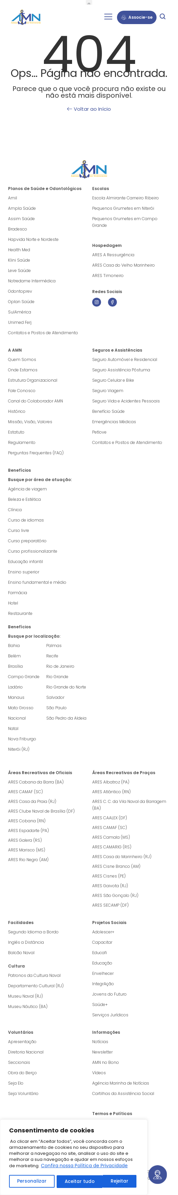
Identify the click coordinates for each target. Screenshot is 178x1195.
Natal (13, 728)
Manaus (16, 697)
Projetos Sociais (109, 922)
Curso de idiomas (26, 520)
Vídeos (99, 1073)
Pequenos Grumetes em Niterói (123, 208)
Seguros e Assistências (117, 350)
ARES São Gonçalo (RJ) (115, 895)
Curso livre (18, 530)
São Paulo (56, 708)
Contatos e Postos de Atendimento (127, 442)
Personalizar (31, 1181)
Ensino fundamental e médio (37, 582)
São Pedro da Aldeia (66, 718)
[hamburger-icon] (108, 17)
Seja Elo (15, 1083)
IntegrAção (103, 984)
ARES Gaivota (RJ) (110, 886)
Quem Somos (22, 359)
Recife (52, 656)
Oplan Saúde (21, 301)
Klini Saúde (19, 260)
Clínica (15, 510)
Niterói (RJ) (18, 749)
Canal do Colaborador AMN (35, 401)
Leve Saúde (19, 270)
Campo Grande (24, 676)
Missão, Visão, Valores (30, 422)
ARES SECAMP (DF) (110, 905)
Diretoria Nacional (26, 1052)
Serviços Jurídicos (110, 1015)
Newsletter (102, 1052)
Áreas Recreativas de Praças (123, 772)
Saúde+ (100, 1004)
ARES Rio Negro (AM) (28, 859)
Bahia (14, 645)
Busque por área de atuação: (40, 479)
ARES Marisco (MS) (26, 850)
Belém (14, 656)
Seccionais (19, 1062)
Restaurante (20, 613)
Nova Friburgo (22, 739)
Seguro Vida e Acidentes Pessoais (126, 401)
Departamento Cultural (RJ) (36, 986)
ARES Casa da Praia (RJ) (32, 801)
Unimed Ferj (20, 322)
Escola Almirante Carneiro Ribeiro (125, 198)
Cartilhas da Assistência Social (123, 1093)
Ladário (15, 687)
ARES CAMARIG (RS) (111, 847)
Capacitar (102, 942)
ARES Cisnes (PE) (109, 876)
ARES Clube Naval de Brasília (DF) (41, 811)
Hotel (13, 603)
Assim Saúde (21, 218)
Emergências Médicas (114, 422)
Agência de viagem (27, 489)
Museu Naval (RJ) (25, 996)
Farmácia (17, 592)
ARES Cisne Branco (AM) (116, 866)
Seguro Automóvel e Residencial (124, 359)
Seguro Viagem (107, 390)
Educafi (99, 952)
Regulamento (22, 442)
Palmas (54, 645)
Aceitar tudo (115, 1181)
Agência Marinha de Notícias (120, 1083)
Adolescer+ (103, 932)
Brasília (15, 666)
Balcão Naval (21, 952)
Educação (102, 963)
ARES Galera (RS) (25, 840)
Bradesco (17, 229)
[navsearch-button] (163, 17)
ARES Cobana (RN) (27, 821)
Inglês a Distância (26, 942)
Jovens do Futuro (109, 994)
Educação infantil (25, 561)
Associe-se (137, 17)
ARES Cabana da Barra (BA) (36, 782)
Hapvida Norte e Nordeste (33, 239)
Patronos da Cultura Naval (34, 975)
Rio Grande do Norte (66, 687)
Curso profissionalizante (32, 551)
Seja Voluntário (23, 1093)
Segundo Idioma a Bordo (33, 932)
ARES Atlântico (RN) (111, 792)
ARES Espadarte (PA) (28, 830)
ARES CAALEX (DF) (109, 818)
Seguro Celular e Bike (113, 380)
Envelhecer (103, 973)
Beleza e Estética (24, 499)
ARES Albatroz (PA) (110, 782)
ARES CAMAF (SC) (25, 792)
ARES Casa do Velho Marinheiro (124, 265)
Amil (12, 198)
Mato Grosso (21, 708)
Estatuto (16, 432)
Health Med (19, 250)
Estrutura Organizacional (32, 380)
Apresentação (22, 1041)
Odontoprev (20, 291)
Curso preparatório (27, 541)
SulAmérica (19, 312)
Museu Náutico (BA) (28, 1006)
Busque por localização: (34, 636)
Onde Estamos (23, 370)
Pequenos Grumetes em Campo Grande (125, 222)
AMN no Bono (105, 1062)
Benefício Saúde (108, 411)
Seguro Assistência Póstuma (121, 370)
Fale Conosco (22, 390)
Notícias (100, 1041)
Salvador (55, 697)
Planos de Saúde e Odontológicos (44, 188)
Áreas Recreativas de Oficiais (40, 772)
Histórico (16, 411)
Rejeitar (73, 1181)
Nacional (17, 718)
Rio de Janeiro (60, 666)
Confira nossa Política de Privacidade (84, 1166)
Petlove (99, 432)
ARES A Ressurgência (113, 255)
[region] (73, 1157)
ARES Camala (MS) (111, 837)
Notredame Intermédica (32, 281)
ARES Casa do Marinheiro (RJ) (122, 856)
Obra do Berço (22, 1073)
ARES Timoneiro (108, 275)
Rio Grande (57, 676)
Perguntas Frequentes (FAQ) (36, 453)
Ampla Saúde (22, 208)
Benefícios (19, 470)
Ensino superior (23, 572)
